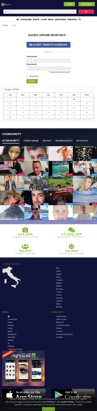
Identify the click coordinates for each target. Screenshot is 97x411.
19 (61, 108)
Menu (6, 5)
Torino (59, 292)
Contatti (59, 337)
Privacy (59, 328)
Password (31, 64)
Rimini (58, 304)
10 (36, 103)
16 (23, 108)
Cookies (59, 331)
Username (32, 56)
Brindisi (59, 307)
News (50, 19)
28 (87, 112)
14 (87, 103)
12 (61, 103)
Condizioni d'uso (63, 325)
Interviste (72, 19)
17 (36, 108)
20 (74, 108)
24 (36, 112)
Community (25, 19)
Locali (43, 19)
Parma (59, 295)
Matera (59, 283)
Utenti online (31, 140)
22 (10, 112)
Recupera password (64, 334)
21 (87, 108)
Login (69, 4)
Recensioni (60, 19)
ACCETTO (48, 409)
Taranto (59, 280)
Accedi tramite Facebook (48, 44)
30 (23, 117)
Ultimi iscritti (10, 140)
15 (10, 108)
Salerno (59, 301)
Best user (60, 322)
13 (74, 103)
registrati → (59, 35)
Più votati (82, 140)
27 (74, 112)
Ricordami (34, 76)
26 (61, 112)
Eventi (36, 19)
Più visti (47, 140)
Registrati (86, 4)
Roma (58, 277)
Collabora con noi (15, 349)
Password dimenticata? (59, 72)
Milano (59, 286)
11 (48, 103)
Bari (58, 268)
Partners (11, 346)
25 (48, 112)
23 (23, 112)
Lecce (58, 271)
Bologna (59, 289)
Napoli (59, 274)
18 (48, 108)
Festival (11, 325)
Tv (79, 19)
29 (10, 117)
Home (5, 25)
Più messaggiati (63, 140)
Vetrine (10, 340)
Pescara (59, 298)
